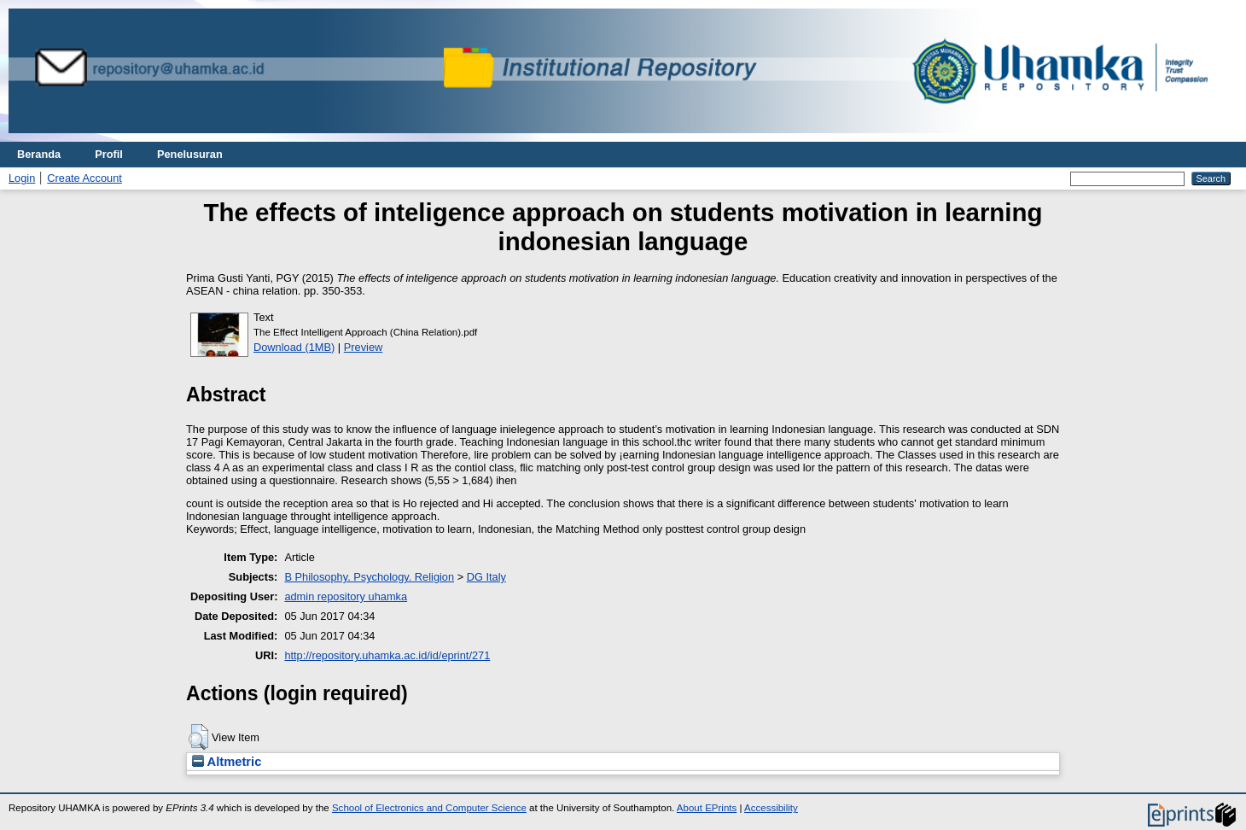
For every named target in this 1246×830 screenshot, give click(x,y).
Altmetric (226, 762)
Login (22, 178)
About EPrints (707, 808)
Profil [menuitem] (109, 154)
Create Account (84, 178)
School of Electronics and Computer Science (429, 808)
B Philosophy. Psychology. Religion (369, 576)
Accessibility (771, 808)
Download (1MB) (294, 347)
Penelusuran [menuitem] (190, 154)
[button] (198, 737)
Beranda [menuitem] (39, 154)
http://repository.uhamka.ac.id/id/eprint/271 (387, 655)
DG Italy (486, 576)
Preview (363, 347)
